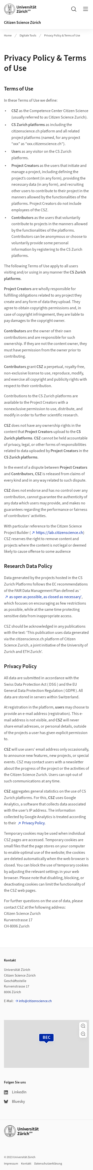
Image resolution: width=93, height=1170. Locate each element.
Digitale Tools (28, 35)
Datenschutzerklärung (48, 1164)
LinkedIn (15, 1092)
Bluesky (14, 1101)
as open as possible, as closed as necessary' (45, 597)
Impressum (11, 1164)
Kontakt (26, 1164)
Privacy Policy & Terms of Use (62, 35)
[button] (83, 1026)
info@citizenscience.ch (35, 1001)
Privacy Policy (33, 823)
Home (8, 35)
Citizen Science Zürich (22, 22)
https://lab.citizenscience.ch (59, 532)
